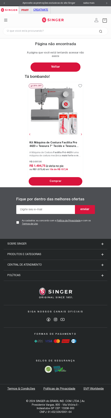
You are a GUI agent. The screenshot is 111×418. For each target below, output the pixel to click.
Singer (9, 8)
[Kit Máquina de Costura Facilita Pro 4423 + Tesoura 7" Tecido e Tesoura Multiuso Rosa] (55, 134)
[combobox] (55, 31)
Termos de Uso (30, 224)
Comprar (55, 181)
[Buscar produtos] (100, 31)
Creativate (40, 10)
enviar (84, 209)
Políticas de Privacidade (59, 389)
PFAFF (25, 10)
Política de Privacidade (69, 221)
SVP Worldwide (93, 389)
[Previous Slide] (4, 3)
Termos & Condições (21, 389)
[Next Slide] (107, 3)
